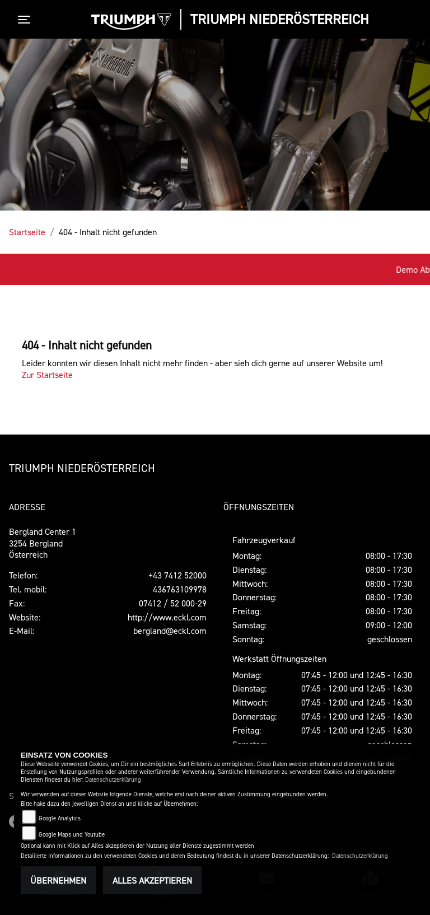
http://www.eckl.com (167, 617)
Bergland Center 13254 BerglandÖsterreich (42, 543)
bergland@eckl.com (170, 630)
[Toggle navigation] (26, 20)
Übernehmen (58, 880)
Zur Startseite (47, 374)
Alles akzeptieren (152, 880)
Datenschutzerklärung (113, 779)
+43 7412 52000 (177, 575)
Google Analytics (60, 818)
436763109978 (180, 589)
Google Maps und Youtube (72, 834)
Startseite (27, 231)
